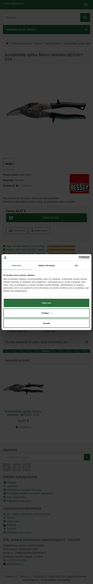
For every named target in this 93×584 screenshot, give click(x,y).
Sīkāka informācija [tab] (46, 265)
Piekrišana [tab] (16, 265)
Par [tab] (76, 265)
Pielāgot (47, 313)
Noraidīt (46, 323)
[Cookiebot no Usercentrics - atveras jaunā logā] (72, 257)
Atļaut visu (46, 303)
